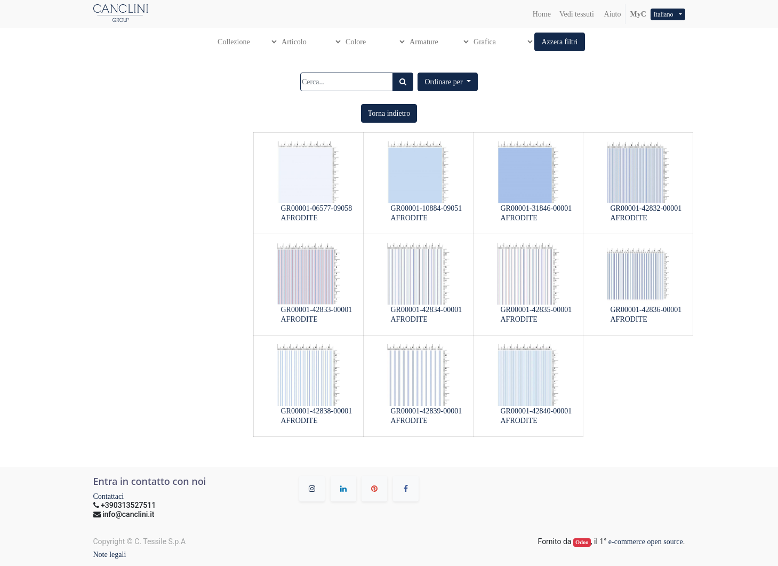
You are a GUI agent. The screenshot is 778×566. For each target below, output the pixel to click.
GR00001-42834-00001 (426, 310)
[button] (559, 42)
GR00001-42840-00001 (536, 411)
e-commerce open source (645, 542)
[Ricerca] (402, 82)
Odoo (582, 542)
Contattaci (108, 496)
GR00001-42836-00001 (646, 310)
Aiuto (612, 14)
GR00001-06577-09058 (316, 208)
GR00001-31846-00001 (536, 208)
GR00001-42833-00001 (316, 310)
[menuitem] (541, 14)
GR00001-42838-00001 (316, 411)
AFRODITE (299, 218)
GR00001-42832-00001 (646, 208)
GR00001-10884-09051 (426, 208)
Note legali (109, 555)
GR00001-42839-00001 (426, 411)
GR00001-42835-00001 (536, 310)
